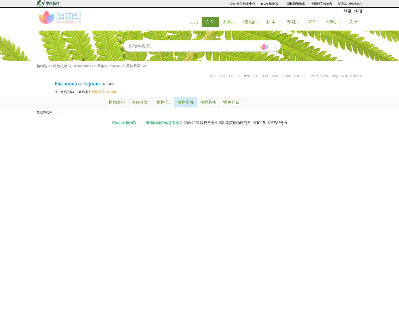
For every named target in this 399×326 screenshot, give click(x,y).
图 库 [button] (229, 22)
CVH (223, 76)
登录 (348, 11)
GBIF (275, 76)
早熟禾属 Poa (136, 66)
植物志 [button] (251, 22)
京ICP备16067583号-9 (270, 123)
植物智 (42, 66)
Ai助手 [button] (333, 22)
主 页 (195, 21)
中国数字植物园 (321, 4)
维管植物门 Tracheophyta (72, 66)
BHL (305, 76)
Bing (335, 76)
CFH (255, 76)
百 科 (212, 21)
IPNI (247, 76)
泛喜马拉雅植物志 (350, 4)
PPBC (213, 76)
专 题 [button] (293, 22)
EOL (297, 76)
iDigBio (286, 76)
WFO (314, 76)
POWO (324, 76)
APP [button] (312, 22)
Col (231, 76)
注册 (358, 11)
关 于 (355, 21)
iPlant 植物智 (269, 4)
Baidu (344, 76)
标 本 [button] (272, 22)
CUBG (265, 76)
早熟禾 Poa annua (104, 92)
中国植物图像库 (294, 4)
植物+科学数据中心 (242, 4)
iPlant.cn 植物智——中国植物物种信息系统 (145, 123)
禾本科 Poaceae (108, 66)
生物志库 (356, 76)
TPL (238, 76)
